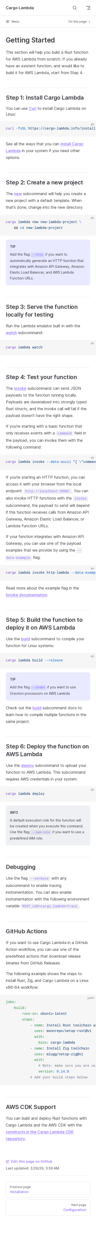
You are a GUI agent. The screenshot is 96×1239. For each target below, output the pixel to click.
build (25, 638)
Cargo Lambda (20, 7)
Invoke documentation (26, 594)
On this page (79, 22)
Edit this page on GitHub (29, 1161)
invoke (20, 388)
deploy (27, 765)
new (18, 193)
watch (11, 332)
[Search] (74, 7)
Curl (32, 108)
